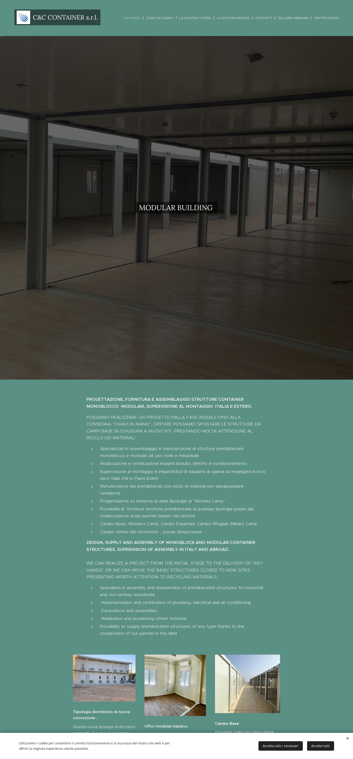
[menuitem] (133, 18)
